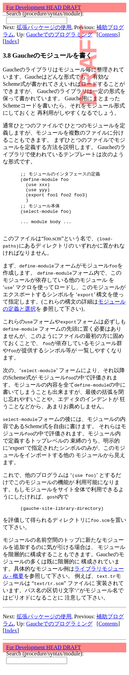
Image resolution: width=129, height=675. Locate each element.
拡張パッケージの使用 (44, 27)
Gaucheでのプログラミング (59, 34)
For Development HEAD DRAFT (43, 7)
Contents (108, 34)
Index (10, 41)
